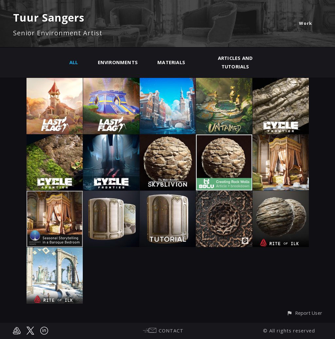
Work (305, 23)
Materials (171, 62)
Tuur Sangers (48, 17)
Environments (118, 62)
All (73, 62)
